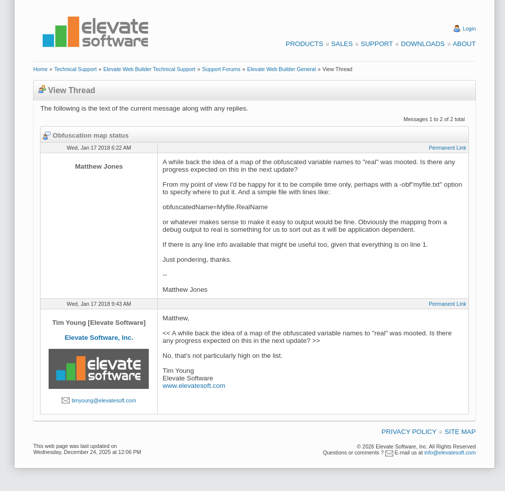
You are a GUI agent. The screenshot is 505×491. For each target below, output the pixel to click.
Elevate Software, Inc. (99, 337)
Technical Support (75, 69)
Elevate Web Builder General (281, 69)
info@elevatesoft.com (450, 452)
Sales (342, 44)
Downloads (422, 44)
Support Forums (221, 69)
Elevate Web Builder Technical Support (149, 69)
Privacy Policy (409, 431)
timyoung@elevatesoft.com (104, 400)
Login (469, 29)
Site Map (459, 431)
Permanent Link (447, 148)
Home (40, 69)
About (464, 44)
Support (377, 44)
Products (304, 44)
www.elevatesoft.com (194, 385)
